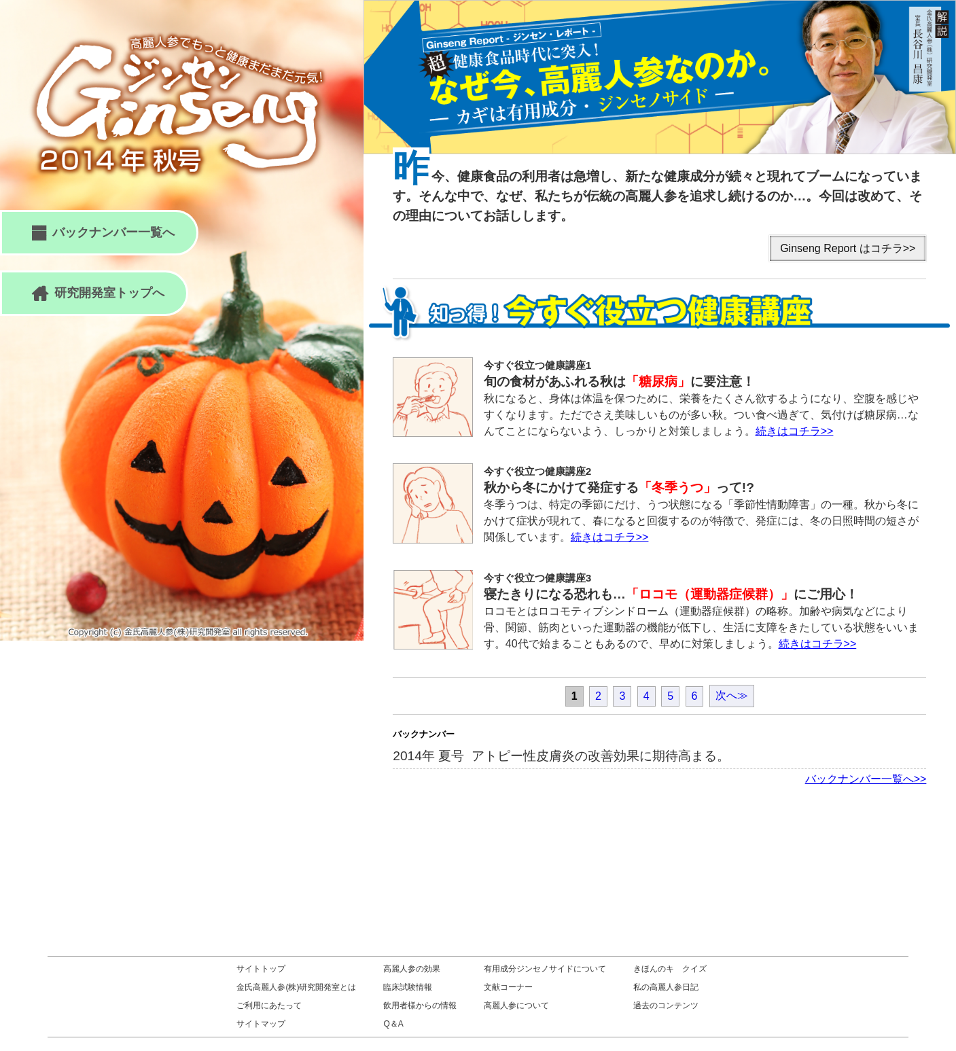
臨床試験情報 (407, 987)
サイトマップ (260, 1024)
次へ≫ (731, 695)
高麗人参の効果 (411, 969)
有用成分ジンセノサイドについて (545, 969)
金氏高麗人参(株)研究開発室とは (296, 987)
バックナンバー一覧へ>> (866, 779)
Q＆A (393, 1024)
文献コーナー (508, 987)
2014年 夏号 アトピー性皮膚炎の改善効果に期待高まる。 (561, 756)
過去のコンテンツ (665, 1005)
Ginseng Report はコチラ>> (847, 248)
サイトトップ (260, 969)
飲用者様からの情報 (420, 1005)
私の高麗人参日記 (665, 987)
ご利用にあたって (269, 1005)
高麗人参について (516, 1005)
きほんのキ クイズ (670, 969)
